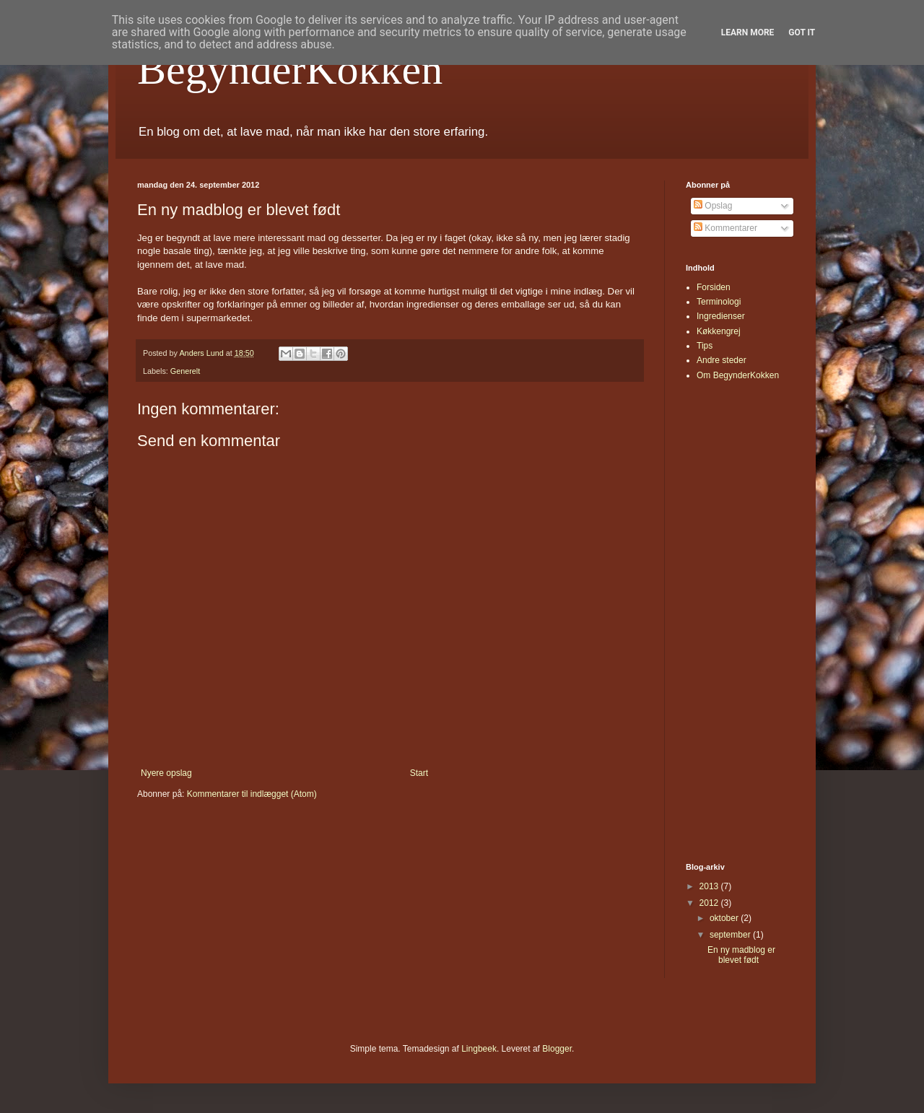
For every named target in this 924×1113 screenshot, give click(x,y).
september (731, 935)
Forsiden (714, 287)
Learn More (748, 32)
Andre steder (721, 360)
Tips (704, 346)
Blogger (557, 1049)
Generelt (185, 371)
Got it (801, 32)
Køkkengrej (719, 331)
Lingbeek (479, 1049)
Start (419, 773)
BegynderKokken (290, 69)
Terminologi (719, 302)
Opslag (713, 206)
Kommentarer (725, 228)
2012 (710, 903)
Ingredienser (721, 316)
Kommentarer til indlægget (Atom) (252, 794)
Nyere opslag (166, 773)
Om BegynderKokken (738, 375)
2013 (710, 886)
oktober (725, 918)
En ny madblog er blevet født (741, 955)
